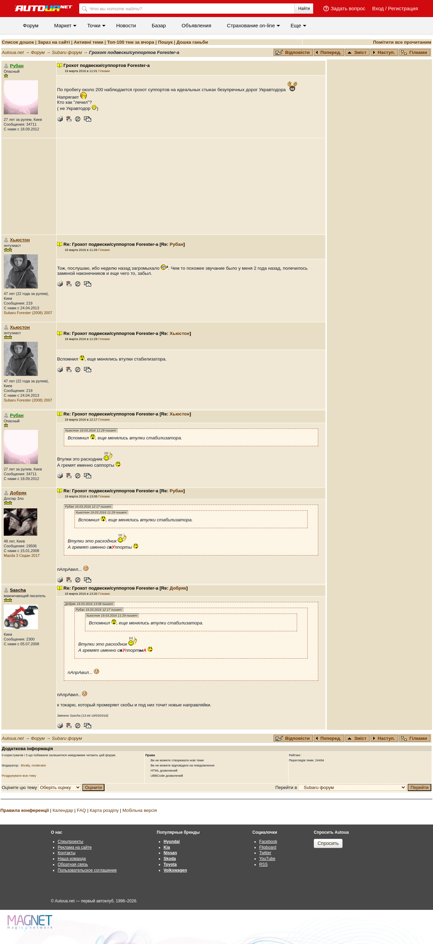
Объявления (196, 25)
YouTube (267, 858)
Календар (63, 810)
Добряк (18, 492)
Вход (378, 8)
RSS (263, 864)
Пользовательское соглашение (87, 870)
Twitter (265, 852)
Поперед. (328, 52)
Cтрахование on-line (251, 25)
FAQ (81, 810)
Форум (31, 25)
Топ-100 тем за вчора (130, 42)
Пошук (165, 42)
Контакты (66, 852)
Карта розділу (104, 810)
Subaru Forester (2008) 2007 (28, 313)
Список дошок (18, 42)
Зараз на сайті (54, 42)
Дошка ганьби (192, 42)
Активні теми (88, 42)
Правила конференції (24, 810)
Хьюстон (20, 239)
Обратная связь (73, 864)
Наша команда (72, 858)
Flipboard (267, 847)
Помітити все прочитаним (402, 42)
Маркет (63, 25)
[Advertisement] (191, 186)
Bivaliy (25, 765)
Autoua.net (13, 52)
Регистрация (403, 8)
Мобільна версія (139, 810)
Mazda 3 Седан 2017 (22, 555)
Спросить (328, 843)
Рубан (176, 244)
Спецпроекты (70, 841)
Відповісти (293, 52)
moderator (38, 765)
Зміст (356, 52)
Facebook (268, 841)
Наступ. (384, 52)
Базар (159, 25)
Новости (126, 25)
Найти (304, 8)
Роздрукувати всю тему (19, 775)
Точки (93, 25)
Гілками (414, 52)
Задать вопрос (348, 8)
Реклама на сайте (75, 847)
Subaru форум (67, 52)
